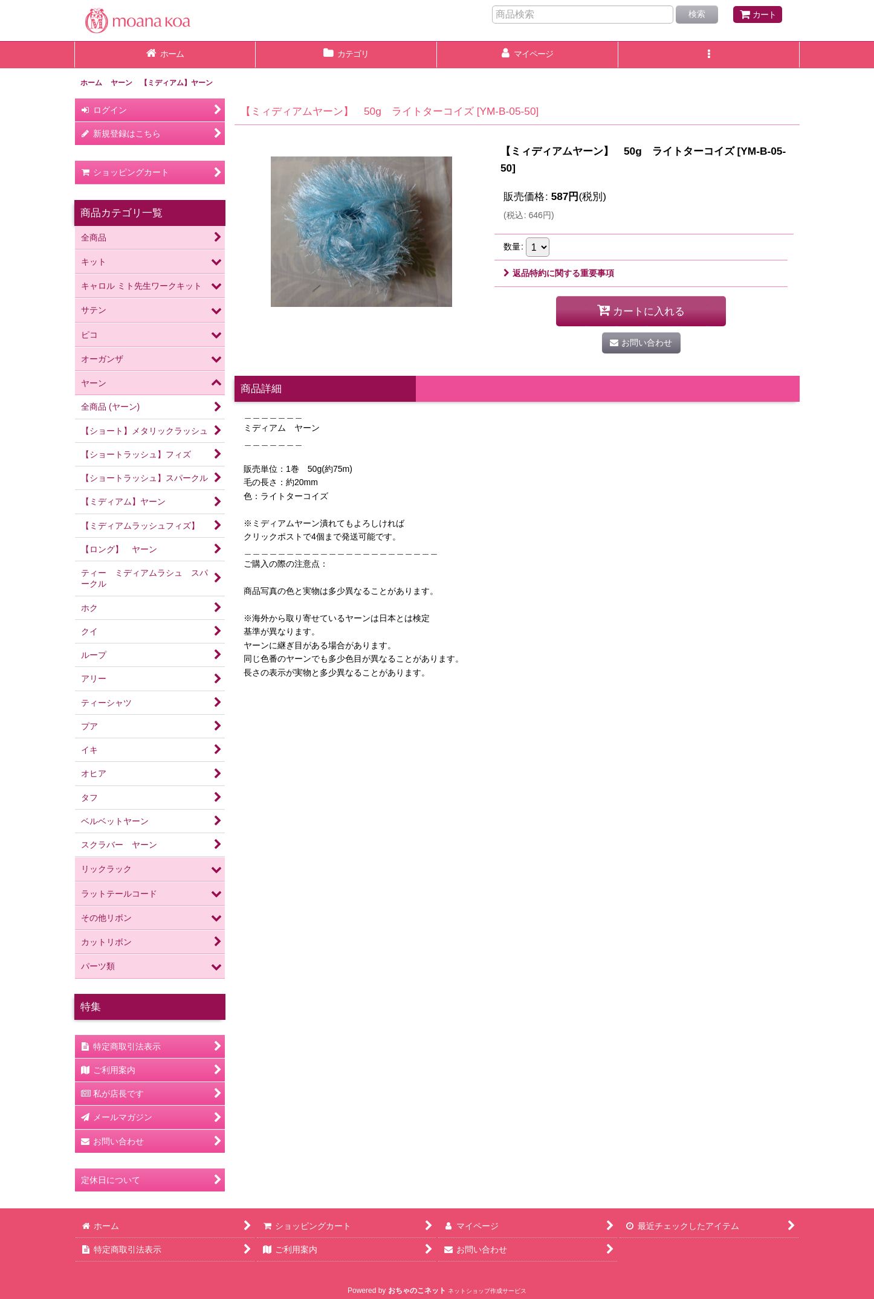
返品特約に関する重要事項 (558, 273)
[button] (709, 55)
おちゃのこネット (417, 1290)
